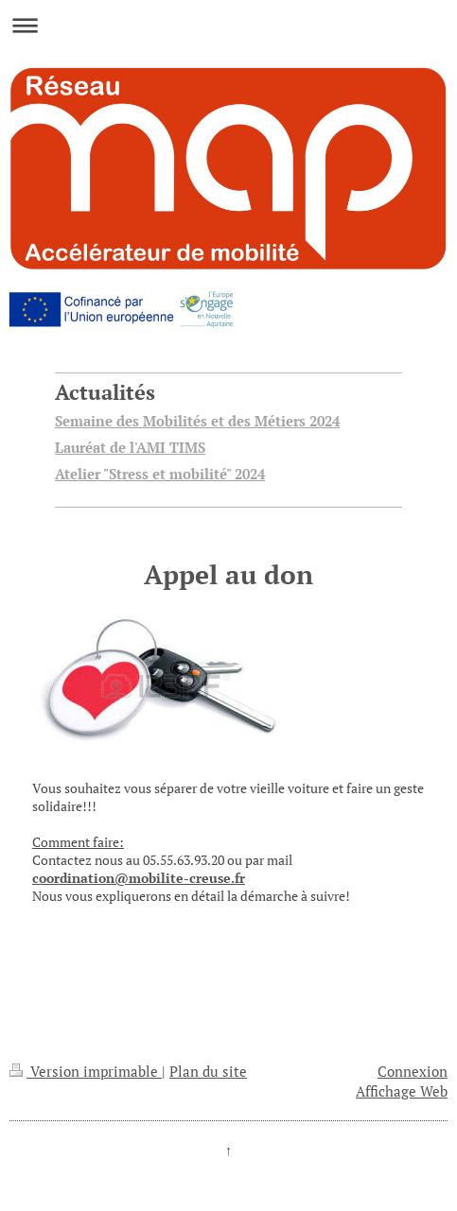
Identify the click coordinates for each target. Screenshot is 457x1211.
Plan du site (208, 1071)
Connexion (413, 1071)
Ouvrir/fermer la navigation (228, 25)
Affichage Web (402, 1090)
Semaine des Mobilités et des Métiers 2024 (197, 420)
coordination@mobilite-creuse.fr (138, 878)
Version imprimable (85, 1071)
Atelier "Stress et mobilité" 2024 (160, 473)
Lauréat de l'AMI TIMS (130, 447)
